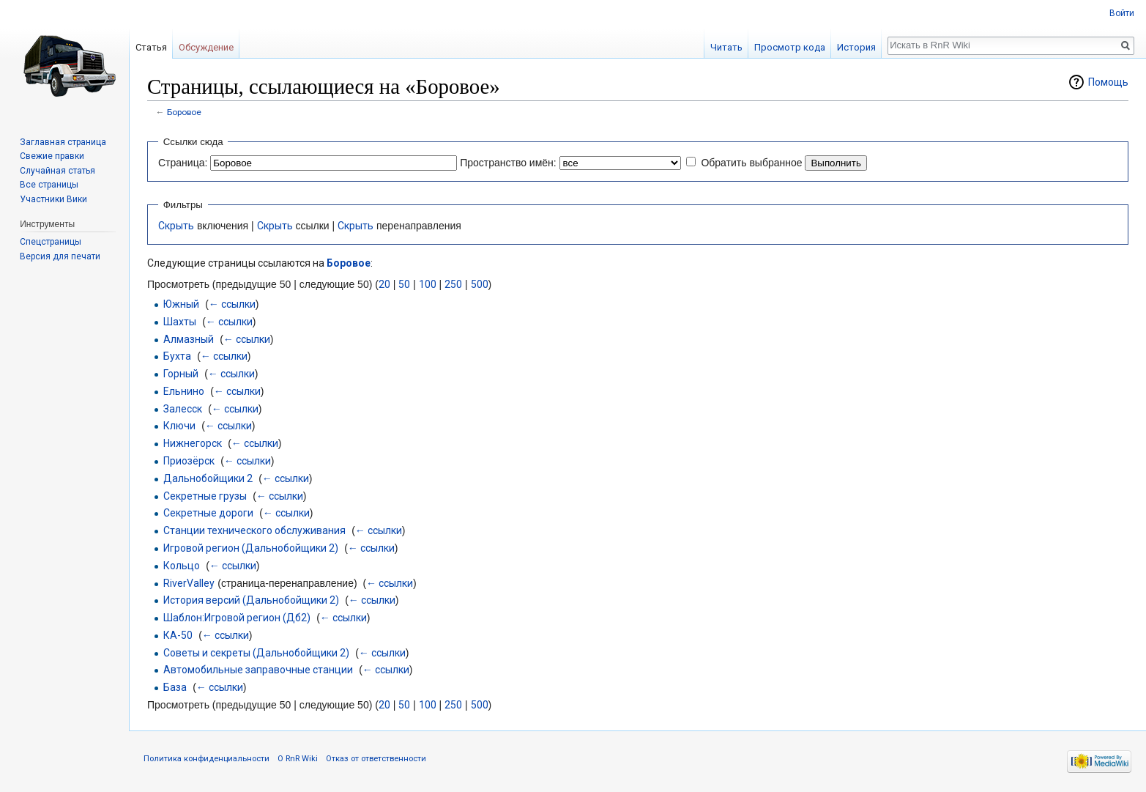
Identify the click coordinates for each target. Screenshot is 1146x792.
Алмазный (188, 339)
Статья (151, 47)
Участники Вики (53, 199)
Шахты (179, 321)
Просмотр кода (789, 47)
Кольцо (181, 565)
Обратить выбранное (751, 163)
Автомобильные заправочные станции (258, 670)
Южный (181, 304)
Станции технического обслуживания (254, 530)
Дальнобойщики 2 (208, 478)
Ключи (179, 426)
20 (384, 284)
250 (453, 284)
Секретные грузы (205, 496)
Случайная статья (57, 171)
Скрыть (176, 226)
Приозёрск (189, 461)
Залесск (182, 409)
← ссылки (232, 304)
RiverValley (189, 583)
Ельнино (183, 391)
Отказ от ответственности (376, 758)
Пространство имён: (508, 163)
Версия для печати (60, 256)
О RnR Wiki (298, 758)
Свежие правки (52, 156)
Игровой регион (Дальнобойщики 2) (250, 548)
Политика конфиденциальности (206, 758)
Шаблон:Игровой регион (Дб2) (236, 617)
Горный (180, 374)
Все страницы (49, 185)
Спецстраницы (50, 242)
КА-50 (178, 635)
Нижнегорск (192, 443)
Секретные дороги (208, 513)
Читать (726, 47)
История (856, 47)
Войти (1121, 13)
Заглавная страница (63, 142)
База (175, 687)
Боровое (184, 112)
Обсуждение (206, 47)
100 (427, 284)
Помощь (1108, 82)
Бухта (177, 356)
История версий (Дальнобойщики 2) (251, 600)
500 (479, 284)
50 (404, 284)
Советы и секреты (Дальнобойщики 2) (256, 653)
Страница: (182, 163)
